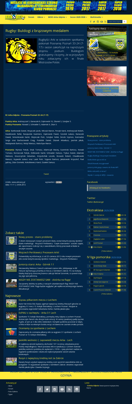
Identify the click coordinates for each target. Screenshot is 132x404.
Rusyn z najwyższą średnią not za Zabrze (41, 358)
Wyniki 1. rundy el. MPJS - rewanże (101, 175)
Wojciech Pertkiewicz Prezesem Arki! (39, 252)
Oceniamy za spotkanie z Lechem (37, 328)
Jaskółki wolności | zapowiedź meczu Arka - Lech (45, 340)
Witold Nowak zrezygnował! (98, 163)
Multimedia (96, 17)
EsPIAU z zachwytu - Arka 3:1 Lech (37, 312)
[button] (124, 21)
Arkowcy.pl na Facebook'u (100, 188)
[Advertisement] (44, 90)
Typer (10, 394)
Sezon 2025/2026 (78, 17)
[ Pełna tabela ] (106, 251)
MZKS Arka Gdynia (57, 17)
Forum (31, 17)
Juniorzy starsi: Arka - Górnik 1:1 (36, 264)
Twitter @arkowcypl (95, 202)
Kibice (41, 17)
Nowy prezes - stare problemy (35, 236)
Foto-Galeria (13, 391)
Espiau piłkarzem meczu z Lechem (38, 299)
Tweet (46, 174)
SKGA (10, 386)
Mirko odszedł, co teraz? (97, 171)
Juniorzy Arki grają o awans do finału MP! (103, 167)
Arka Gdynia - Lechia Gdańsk (107, 89)
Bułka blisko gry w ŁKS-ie (97, 160)
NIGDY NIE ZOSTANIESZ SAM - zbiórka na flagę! (45, 279)
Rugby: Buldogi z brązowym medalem (102, 156)
